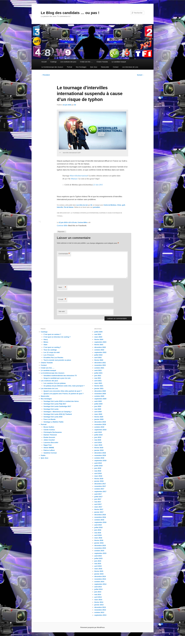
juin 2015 (97, 561)
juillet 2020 (98, 404)
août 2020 (98, 401)
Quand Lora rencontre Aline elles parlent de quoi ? (63, 391)
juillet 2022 (98, 355)
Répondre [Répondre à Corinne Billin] (61, 232)
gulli (123, 205)
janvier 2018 (98, 481)
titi (75, 105)
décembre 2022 (100, 347)
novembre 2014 (100, 579)
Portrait (69, 67)
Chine (119, 205)
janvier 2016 (98, 543)
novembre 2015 (100, 548)
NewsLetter (105, 67)
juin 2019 (97, 437)
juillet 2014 (98, 589)
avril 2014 (98, 597)
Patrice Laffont (49, 450)
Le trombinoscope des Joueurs (52, 67)
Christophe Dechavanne (53, 432)
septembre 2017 (100, 491)
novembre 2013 (100, 610)
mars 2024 (98, 337)
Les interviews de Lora (130, 67)
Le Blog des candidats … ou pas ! (70, 13)
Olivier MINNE (49, 448)
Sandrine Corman (50, 453)
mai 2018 (97, 471)
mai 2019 (97, 440)
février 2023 (98, 344)
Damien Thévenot (50, 435)
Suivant (140, 75)
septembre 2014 (100, 584)
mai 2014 (97, 594)
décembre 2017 (100, 484)
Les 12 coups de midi (52, 352)
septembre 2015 (100, 553)
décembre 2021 (100, 363)
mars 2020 (98, 414)
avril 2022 (98, 357)
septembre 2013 (100, 615)
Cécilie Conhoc (49, 430)
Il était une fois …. (86, 62)
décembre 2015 (100, 545)
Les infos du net (82, 205)
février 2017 (98, 509)
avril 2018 (98, 473)
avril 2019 (98, 442)
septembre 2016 (100, 522)
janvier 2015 (98, 574)
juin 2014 (97, 592)
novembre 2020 (100, 393)
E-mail (62, 299)
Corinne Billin (82, 222)
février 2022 (98, 360)
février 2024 (98, 339)
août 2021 (98, 370)
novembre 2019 (100, 424)
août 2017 (98, 494)
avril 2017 (98, 504)
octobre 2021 (99, 368)
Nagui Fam (48, 445)
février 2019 (98, 448)
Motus (46, 342)
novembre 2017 (100, 486)
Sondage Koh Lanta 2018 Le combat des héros (61, 401)
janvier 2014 (98, 605)
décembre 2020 (100, 391)
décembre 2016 (100, 515)
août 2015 (98, 556)
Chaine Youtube (102, 62)
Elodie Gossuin (49, 437)
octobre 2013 (99, 612)
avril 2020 (98, 412)
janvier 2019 (98, 450)
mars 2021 (98, 383)
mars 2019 (98, 445)
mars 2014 (98, 600)
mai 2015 (97, 563)
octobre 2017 (99, 489)
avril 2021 (98, 381)
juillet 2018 (98, 466)
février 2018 (98, 478)
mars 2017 (98, 507)
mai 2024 (97, 334)
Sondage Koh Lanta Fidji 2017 (55, 404)
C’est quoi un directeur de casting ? (57, 337)
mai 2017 (97, 502)
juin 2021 (97, 375)
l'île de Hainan (68, 207)
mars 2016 (98, 538)
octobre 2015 (99, 551)
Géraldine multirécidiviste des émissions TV (60, 375)
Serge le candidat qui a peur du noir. (57, 378)
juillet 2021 (98, 373)
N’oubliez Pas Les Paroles (53, 357)
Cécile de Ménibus (110, 205)
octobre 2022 (99, 350)
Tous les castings (50, 350)
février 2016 (98, 540)
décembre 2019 (100, 422)
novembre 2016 (100, 517)
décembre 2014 (100, 576)
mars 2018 (98, 476)
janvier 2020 (98, 419)
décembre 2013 (100, 607)
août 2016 (98, 525)
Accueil (44, 62)
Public (43, 455)
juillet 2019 (98, 435)
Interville (60, 207)
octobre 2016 (99, 520)
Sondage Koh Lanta (51, 409)
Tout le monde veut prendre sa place (57, 360)
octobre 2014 (99, 581)
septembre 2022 (100, 352)
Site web (62, 311)
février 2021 (98, 386)
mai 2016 (97, 533)
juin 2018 (97, 468)
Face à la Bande (49, 419)
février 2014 (98, 602)
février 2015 (98, 571)
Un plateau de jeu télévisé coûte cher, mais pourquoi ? (64, 386)
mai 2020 (97, 409)
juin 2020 (97, 406)
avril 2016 (98, 535)
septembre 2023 (100, 342)
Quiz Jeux (93, 67)
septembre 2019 (100, 430)
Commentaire (64, 254)
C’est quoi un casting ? (52, 347)
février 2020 (98, 417)
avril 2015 (98, 566)
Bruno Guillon (49, 427)
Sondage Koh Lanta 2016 (53, 417)
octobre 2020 (99, 396)
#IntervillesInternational (79, 176)
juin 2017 (97, 499)
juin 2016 (97, 530)
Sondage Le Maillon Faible (53, 422)
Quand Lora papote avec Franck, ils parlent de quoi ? (64, 393)
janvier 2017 (98, 512)
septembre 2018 (100, 460)
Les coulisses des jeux (68, 62)
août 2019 (98, 432)
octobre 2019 (99, 427)
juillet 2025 (98, 332)
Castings (53, 62)
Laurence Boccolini (51, 442)
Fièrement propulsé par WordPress (92, 627)
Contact (115, 67)
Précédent (45, 75)
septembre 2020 (100, 399)
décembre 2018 (100, 453)
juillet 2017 (98, 497)
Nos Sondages (81, 67)
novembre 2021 (100, 365)
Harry (46, 339)
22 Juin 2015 (98, 185)
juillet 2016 (98, 527)
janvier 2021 (98, 388)
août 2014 (98, 587)
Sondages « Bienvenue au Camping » (58, 412)
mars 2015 (98, 569)
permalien (96, 207)
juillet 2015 (98, 558)
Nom (62, 287)
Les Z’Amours (49, 355)
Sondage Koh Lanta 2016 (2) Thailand (58, 414)
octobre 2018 (99, 458)
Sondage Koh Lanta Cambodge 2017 (57, 406)
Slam (45, 344)
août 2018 (98, 463)
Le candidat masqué (119, 62)
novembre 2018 (100, 455)
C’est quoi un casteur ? (52, 334)
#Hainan (74, 179)
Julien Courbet (49, 440)
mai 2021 (97, 378)
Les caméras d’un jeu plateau (55, 383)
